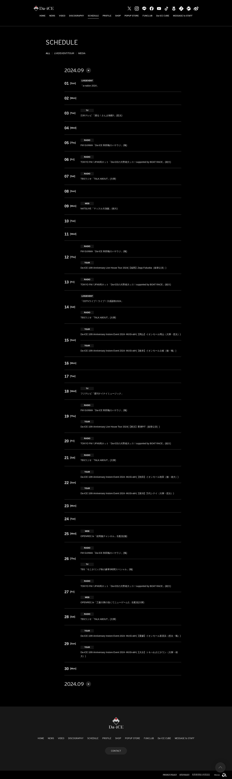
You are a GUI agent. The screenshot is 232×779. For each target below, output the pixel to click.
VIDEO (62, 15)
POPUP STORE (132, 15)
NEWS (52, 15)
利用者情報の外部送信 (201, 774)
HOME (42, 15)
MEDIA (81, 53)
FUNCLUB (147, 15)
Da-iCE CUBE (162, 15)
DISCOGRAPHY (76, 15)
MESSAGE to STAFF (183, 15)
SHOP (118, 15)
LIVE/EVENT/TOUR (64, 53)
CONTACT (116, 751)
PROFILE (107, 15)
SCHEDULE (93, 15)
